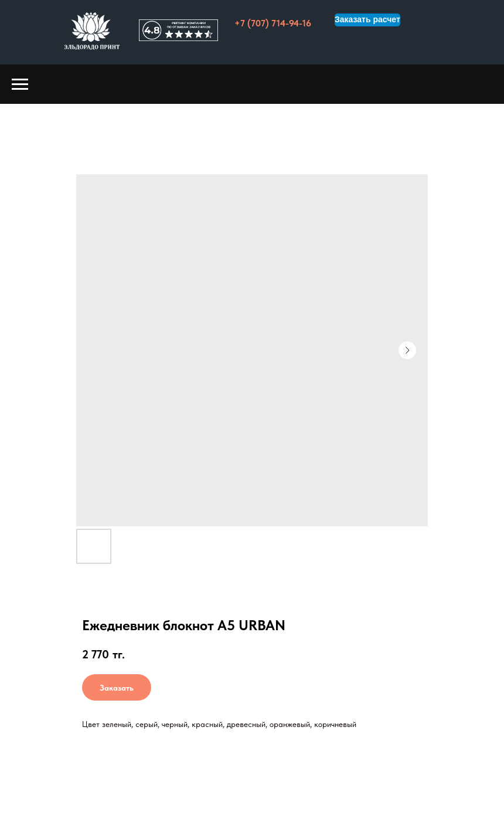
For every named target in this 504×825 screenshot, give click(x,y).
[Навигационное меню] (20, 84)
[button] (367, 19)
